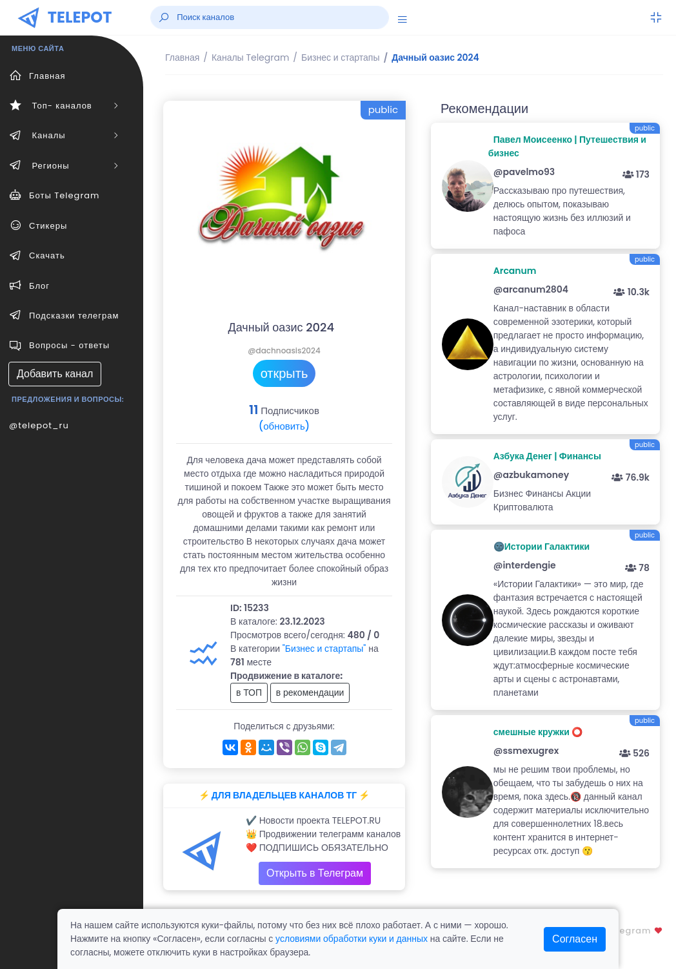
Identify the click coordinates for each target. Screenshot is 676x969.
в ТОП (249, 692)
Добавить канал (55, 373)
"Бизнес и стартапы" (324, 648)
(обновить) (284, 426)
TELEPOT (80, 17)
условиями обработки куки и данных (351, 938)
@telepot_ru (39, 425)
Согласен (574, 939)
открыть (284, 373)
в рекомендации (310, 692)
